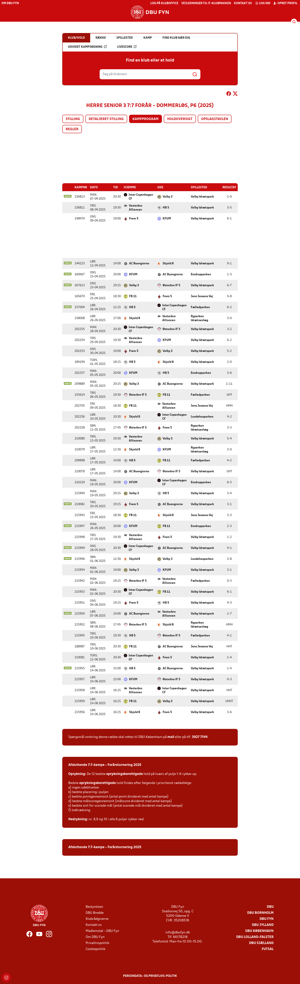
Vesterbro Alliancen (135, 207)
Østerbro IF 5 (171, 285)
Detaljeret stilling (106, 119)
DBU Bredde (95, 912)
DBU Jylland (263, 924)
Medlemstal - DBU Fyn (102, 930)
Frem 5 (133, 218)
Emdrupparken (201, 274)
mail (170, 737)
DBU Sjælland (261, 943)
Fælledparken (200, 307)
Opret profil (285, 3)
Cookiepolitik (95, 949)
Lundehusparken (202, 416)
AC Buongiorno (139, 263)
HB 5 (166, 207)
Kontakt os (243, 3)
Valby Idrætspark (202, 196)
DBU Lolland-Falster (255, 937)
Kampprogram (145, 119)
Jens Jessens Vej (202, 296)
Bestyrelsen (94, 906)
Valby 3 (167, 196)
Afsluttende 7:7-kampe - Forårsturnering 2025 (104, 764)
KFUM (167, 218)
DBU (270, 906)
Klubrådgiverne (97, 918)
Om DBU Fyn (10, 3)
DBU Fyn (267, 918)
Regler (72, 129)
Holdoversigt (179, 119)
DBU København (259, 930)
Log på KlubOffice (164, 3)
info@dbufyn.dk (177, 932)
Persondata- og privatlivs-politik (150, 976)
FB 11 (133, 296)
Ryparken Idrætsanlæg (199, 318)
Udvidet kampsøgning (87, 46)
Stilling (73, 119)
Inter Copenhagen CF (141, 196)
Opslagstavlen (214, 119)
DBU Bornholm (260, 912)
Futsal (268, 949)
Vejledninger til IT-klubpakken (206, 3)
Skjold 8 (168, 263)
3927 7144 (200, 737)
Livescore (126, 46)
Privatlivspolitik (97, 943)
